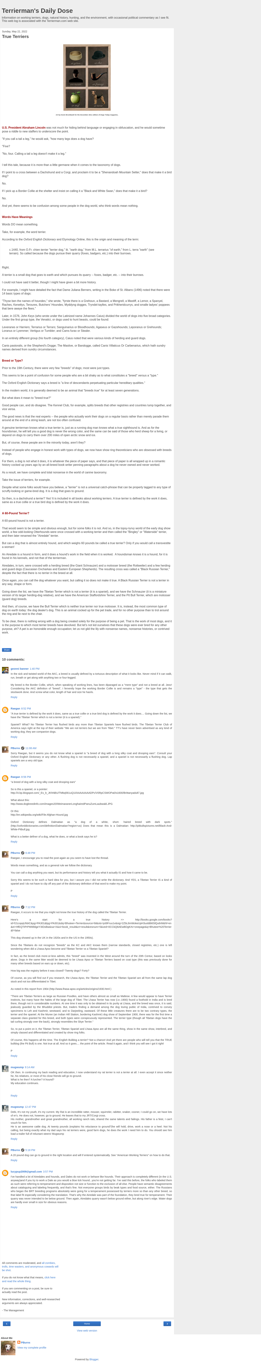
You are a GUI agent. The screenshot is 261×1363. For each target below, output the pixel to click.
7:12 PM (30, 907)
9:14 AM (29, 1067)
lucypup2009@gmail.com (26, 1171)
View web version (87, 1330)
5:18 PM (30, 1150)
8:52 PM (26, 708)
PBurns (15, 748)
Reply (14, 697)
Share (7, 650)
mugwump (17, 1067)
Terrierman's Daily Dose (37, 10)
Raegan (15, 708)
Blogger (94, 1359)
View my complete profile (31, 1347)
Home (87, 1323)
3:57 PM (48, 1171)
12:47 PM (30, 1106)
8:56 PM (26, 776)
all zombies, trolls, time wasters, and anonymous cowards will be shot (30, 1267)
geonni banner (20, 668)
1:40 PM (35, 668)
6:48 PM (30, 852)
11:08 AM (30, 748)
